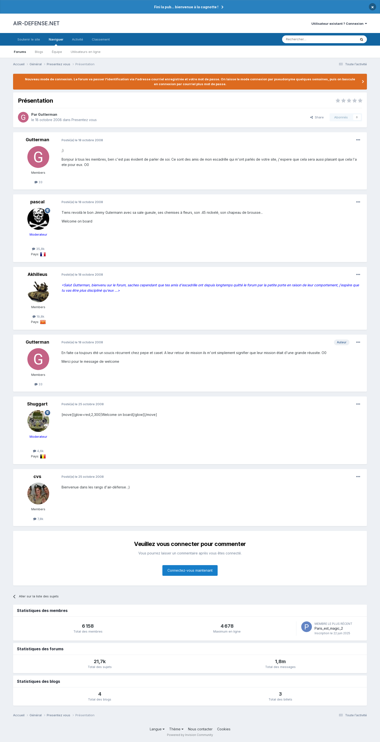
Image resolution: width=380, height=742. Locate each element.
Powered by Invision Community (190, 735)
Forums (20, 52)
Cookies (223, 729)
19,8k (38, 316)
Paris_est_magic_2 (329, 628)
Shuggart (37, 403)
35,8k (38, 249)
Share (317, 117)
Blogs (39, 52)
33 (38, 182)
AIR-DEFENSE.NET (36, 23)
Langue (157, 729)
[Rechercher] (308, 39)
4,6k (38, 451)
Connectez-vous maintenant (190, 570)
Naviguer (56, 41)
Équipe (57, 52)
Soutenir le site (28, 39)
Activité (77, 39)
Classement (101, 39)
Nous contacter (200, 729)
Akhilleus (37, 274)
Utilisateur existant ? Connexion (339, 23)
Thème (176, 729)
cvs (37, 476)
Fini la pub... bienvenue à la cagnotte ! (186, 7)
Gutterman (47, 114)
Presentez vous (84, 120)
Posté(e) (82, 140)
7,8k (38, 519)
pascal (37, 201)
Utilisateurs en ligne (86, 52)
